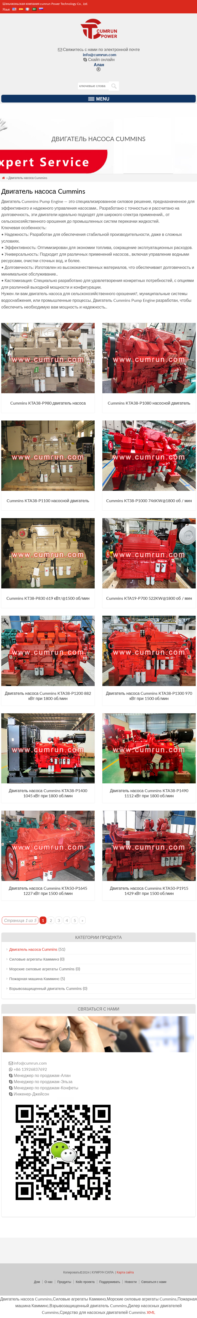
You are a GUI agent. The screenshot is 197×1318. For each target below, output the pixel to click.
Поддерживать (109, 1282)
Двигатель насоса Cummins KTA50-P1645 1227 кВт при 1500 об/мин (48, 891)
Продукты (64, 1282)
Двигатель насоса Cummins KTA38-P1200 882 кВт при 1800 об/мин (48, 696)
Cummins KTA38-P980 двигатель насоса (48, 402)
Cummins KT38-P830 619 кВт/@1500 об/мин (48, 598)
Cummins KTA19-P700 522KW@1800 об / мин (149, 598)
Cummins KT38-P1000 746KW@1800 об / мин (149, 500)
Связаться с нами (153, 1282)
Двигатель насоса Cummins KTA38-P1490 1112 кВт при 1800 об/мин (149, 793)
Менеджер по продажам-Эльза (43, 1081)
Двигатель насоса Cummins (33, 949)
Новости (130, 1282)
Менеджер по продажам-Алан (42, 1075)
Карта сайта (125, 1272)
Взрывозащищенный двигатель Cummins (45, 988)
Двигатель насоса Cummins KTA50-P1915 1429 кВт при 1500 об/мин (149, 891)
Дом (37, 1282)
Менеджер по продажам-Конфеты (46, 1087)
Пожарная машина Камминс (34, 978)
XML (151, 1312)
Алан (99, 64)
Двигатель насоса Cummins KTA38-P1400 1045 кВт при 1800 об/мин (48, 793)
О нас (49, 1282)
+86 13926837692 (30, 1069)
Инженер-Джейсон (31, 1093)
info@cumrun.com (99, 54)
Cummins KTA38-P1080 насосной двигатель (149, 402)
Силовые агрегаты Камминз (34, 959)
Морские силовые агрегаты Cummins (42, 968)
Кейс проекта (85, 1282)
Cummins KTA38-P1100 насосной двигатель (48, 500)
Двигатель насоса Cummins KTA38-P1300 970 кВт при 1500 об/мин (149, 696)
